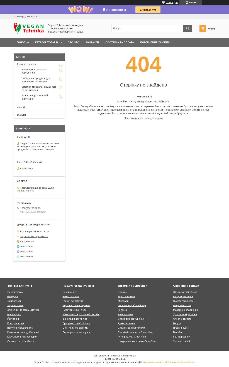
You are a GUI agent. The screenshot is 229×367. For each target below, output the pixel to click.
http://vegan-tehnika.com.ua (34, 231)
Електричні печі (15, 323)
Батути (177, 323)
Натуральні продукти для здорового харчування (36, 80)
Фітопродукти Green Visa (132, 336)
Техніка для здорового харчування (34, 71)
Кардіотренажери (183, 296)
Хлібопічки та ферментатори (23, 310)
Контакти (92, 42)
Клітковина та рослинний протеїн (81, 314)
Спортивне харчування (131, 318)
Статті (21, 107)
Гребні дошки (180, 327)
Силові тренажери (183, 301)
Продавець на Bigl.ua (114, 359)
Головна (23, 42)
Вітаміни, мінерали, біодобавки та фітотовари (39, 88)
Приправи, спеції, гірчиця (77, 323)
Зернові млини (15, 305)
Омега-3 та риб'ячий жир (132, 305)
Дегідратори (14, 301)
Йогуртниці (13, 318)
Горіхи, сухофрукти (73, 301)
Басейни (177, 332)
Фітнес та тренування (185, 292)
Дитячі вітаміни (126, 323)
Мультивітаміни (126, 296)
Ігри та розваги (181, 336)
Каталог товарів (46, 42)
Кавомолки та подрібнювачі (23, 332)
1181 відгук (172, 2)
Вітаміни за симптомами (131, 327)
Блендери (12, 296)
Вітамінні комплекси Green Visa (135, 332)
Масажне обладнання (185, 310)
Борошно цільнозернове (76, 305)
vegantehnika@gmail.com (34, 236)
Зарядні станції (182, 341)
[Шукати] (187, 28)
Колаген (122, 310)
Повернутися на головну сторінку (143, 118)
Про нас (73, 42)
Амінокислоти (125, 314)
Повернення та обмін (155, 42)
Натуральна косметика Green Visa (137, 341)
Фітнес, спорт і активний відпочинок (35, 97)
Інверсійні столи (182, 305)
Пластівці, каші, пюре (74, 310)
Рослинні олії (70, 292)
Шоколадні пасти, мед (75, 318)
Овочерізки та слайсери (20, 341)
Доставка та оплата (119, 42)
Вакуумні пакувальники (20, 327)
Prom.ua (131, 355)
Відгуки (21, 114)
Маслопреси (14, 314)
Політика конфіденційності (181, 362)
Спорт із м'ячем (182, 318)
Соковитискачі (15, 292)
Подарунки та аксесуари (77, 332)
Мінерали (123, 301)
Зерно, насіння (71, 296)
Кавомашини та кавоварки (22, 336)
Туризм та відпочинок (185, 314)
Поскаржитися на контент (153, 362)
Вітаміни (122, 292)
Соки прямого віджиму (75, 327)
